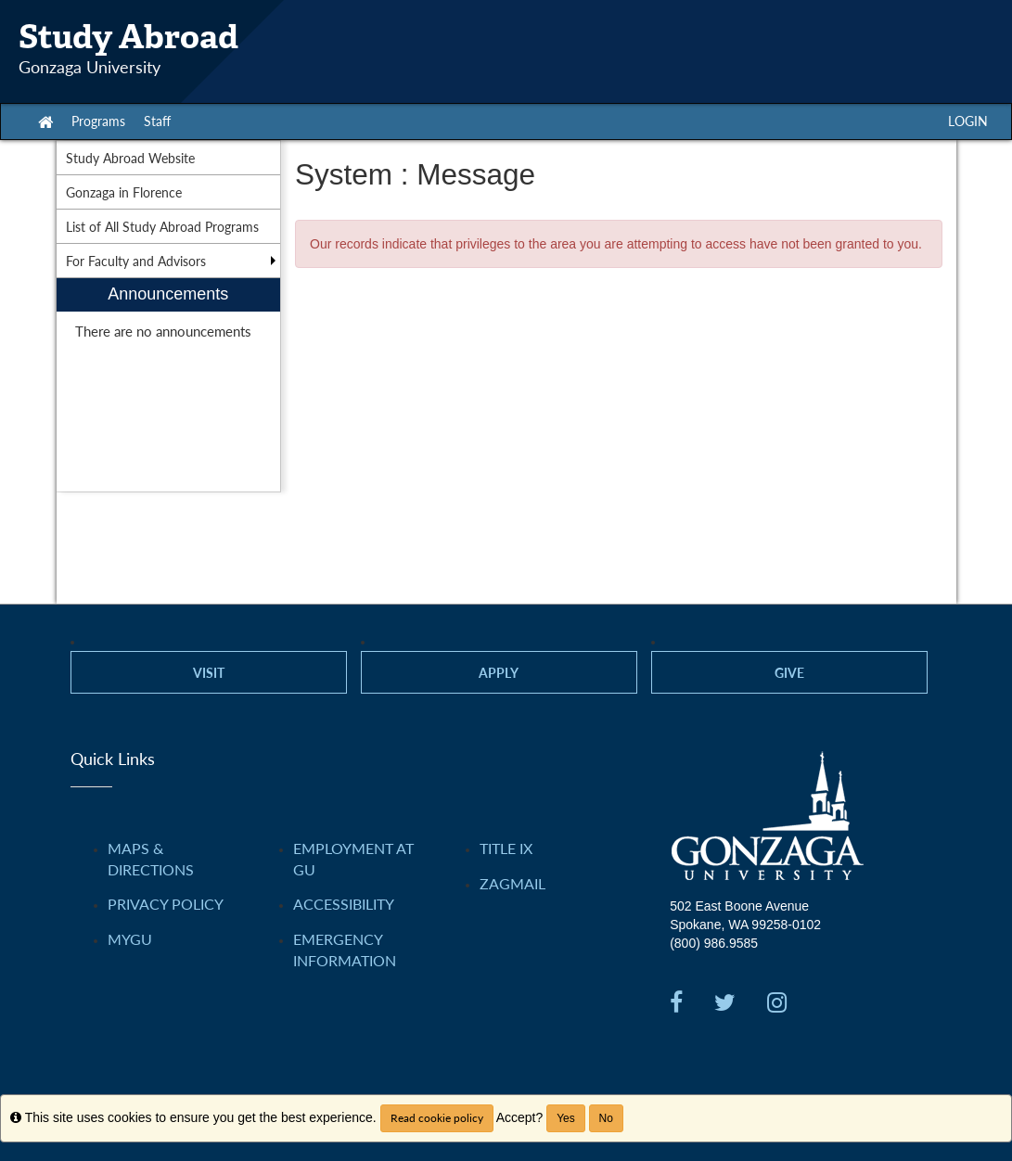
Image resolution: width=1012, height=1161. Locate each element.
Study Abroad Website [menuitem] (130, 157)
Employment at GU (353, 858)
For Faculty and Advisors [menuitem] (136, 260)
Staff (157, 120)
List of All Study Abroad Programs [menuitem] (162, 226)
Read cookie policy (437, 1118)
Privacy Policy (166, 903)
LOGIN (968, 120)
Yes (566, 1118)
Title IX (506, 848)
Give (789, 672)
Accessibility (343, 903)
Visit (208, 672)
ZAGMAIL (512, 883)
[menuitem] (169, 385)
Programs (98, 120)
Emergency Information (344, 949)
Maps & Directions (151, 858)
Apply (499, 672)
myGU (130, 939)
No (606, 1118)
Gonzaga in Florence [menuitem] (124, 192)
